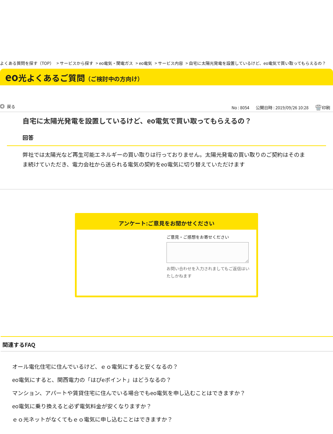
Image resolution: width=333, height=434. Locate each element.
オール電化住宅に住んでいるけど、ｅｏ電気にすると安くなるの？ (95, 366)
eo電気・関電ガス (116, 63)
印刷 (326, 107)
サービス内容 (170, 63)
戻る (11, 106)
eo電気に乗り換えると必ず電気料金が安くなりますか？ (82, 406)
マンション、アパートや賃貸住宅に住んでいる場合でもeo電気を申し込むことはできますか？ (128, 393)
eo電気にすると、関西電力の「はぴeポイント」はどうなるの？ (91, 379)
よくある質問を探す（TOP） (27, 63)
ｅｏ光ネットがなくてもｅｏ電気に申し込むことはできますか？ (92, 419)
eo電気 (145, 63)
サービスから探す (76, 63)
